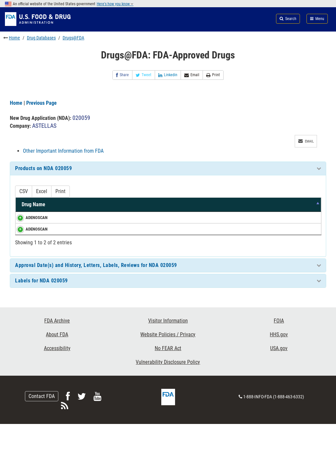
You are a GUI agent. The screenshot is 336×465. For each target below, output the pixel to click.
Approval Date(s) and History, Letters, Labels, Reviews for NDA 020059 (96, 306)
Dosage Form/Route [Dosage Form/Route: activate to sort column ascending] (184, 208)
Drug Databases (41, 37)
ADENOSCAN (30, 224)
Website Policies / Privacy (167, 376)
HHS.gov (279, 376)
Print (213, 75)
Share (122, 75)
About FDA (57, 376)
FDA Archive (57, 362)
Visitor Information (168, 362)
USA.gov (278, 390)
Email (191, 75)
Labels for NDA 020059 (41, 322)
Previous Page (41, 103)
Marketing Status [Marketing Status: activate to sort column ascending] (236, 208)
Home (14, 37)
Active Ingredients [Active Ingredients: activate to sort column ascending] (66, 208)
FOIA (279, 362)
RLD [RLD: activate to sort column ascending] (292, 212)
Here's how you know (115, 4)
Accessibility (57, 390)
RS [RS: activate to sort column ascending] (312, 212)
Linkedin (167, 75)
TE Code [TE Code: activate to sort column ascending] (268, 208)
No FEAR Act (168, 390)
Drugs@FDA (73, 37)
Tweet (143, 75)
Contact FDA (42, 437)
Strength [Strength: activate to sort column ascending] (102, 212)
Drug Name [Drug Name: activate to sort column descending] (28, 208)
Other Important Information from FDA (63, 151)
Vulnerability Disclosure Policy (168, 403)
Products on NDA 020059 (43, 168)
